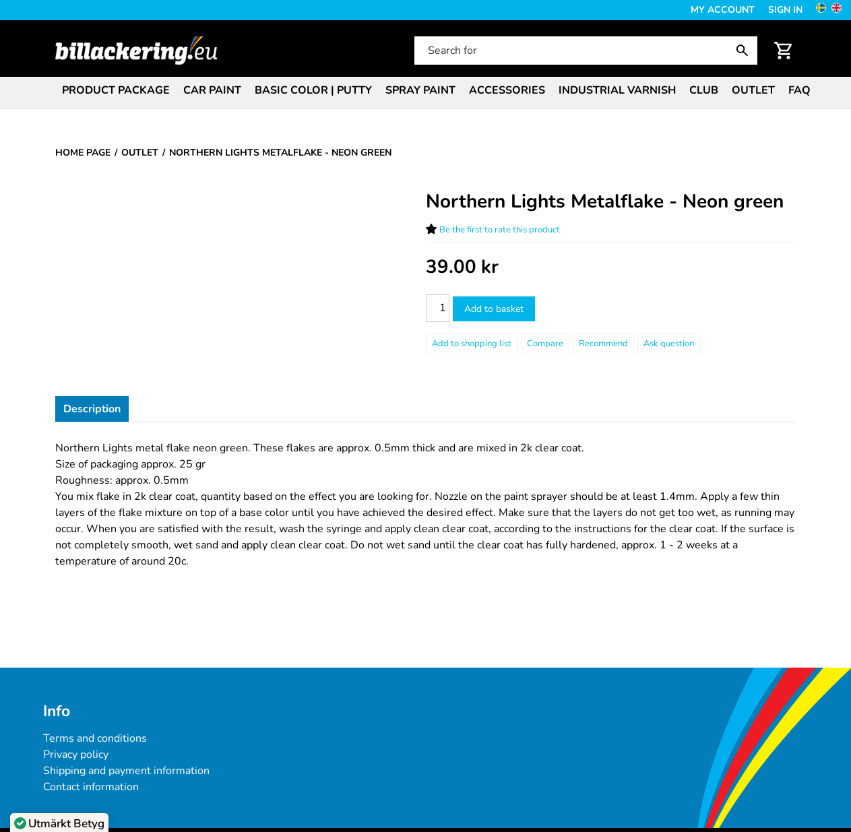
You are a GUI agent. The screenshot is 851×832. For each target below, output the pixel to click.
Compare (545, 344)
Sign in (785, 9)
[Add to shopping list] (472, 343)
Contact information (91, 786)
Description (92, 409)
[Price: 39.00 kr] (462, 267)
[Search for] (584, 50)
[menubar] (425, 91)
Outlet (753, 90)
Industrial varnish (617, 90)
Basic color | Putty (313, 90)
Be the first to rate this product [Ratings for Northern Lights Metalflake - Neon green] (499, 230)
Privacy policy (75, 754)
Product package (116, 90)
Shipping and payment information (126, 770)
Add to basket (494, 308)
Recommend (603, 344)
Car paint (212, 90)
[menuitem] (116, 89)
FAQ (799, 90)
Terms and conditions (95, 738)
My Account (723, 9)
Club (703, 90)
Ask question (668, 344)
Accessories (507, 90)
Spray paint (420, 90)
